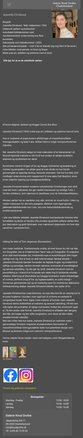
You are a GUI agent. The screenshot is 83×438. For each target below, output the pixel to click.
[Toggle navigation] (9, 4)
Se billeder (7, 359)
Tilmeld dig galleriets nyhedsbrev (19, 388)
